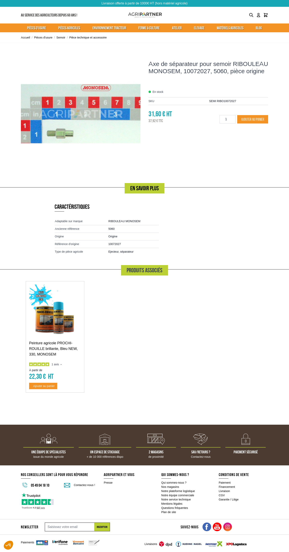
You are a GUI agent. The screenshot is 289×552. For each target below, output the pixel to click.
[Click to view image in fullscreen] (80, 113)
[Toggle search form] (251, 15)
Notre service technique (176, 499)
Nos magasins (170, 487)
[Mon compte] (258, 15)
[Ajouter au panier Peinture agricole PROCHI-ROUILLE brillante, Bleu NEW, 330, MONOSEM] (43, 386)
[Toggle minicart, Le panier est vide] (266, 15)
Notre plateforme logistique (178, 491)
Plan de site (168, 512)
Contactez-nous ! (84, 485)
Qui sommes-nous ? (174, 482)
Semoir (60, 37)
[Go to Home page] (145, 15)
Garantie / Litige (229, 499)
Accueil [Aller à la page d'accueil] (25, 37)
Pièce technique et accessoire (88, 37)
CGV (222, 495)
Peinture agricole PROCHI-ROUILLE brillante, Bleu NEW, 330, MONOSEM (53, 349)
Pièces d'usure (43, 37)
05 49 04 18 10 (40, 485)
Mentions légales (171, 503)
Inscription (102, 527)
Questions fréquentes (174, 508)
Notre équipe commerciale (177, 495)
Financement (227, 487)
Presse (108, 482)
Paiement (225, 482)
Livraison (224, 491)
